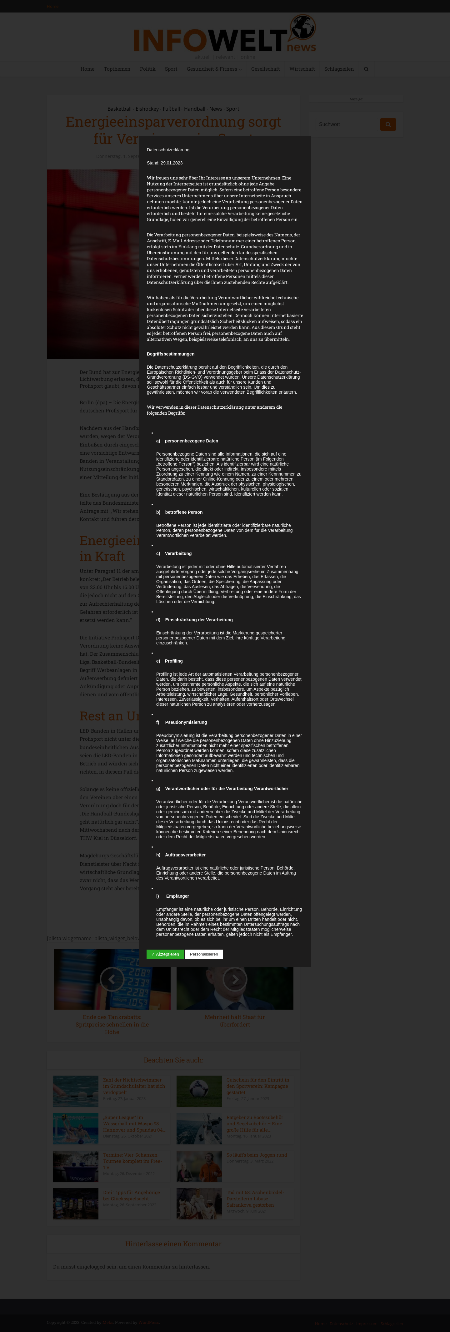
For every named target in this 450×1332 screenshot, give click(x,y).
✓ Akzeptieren (165, 954)
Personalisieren (204, 954)
